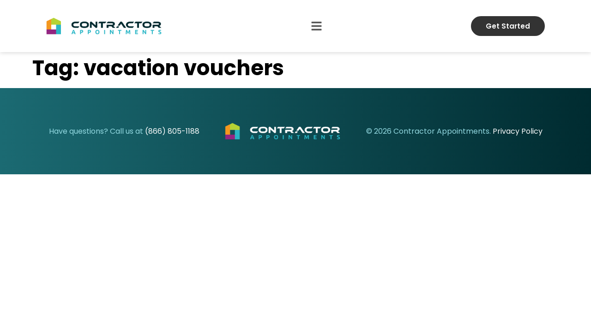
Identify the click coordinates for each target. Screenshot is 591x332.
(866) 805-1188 (172, 131)
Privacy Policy (518, 131)
